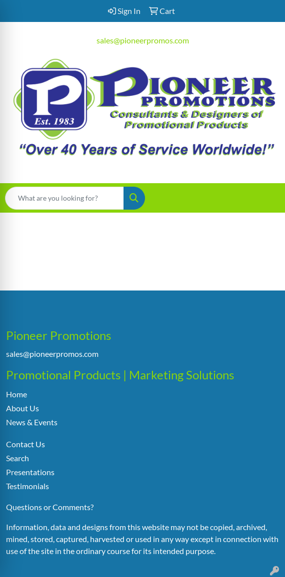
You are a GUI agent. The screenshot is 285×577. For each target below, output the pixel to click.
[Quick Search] (64, 198)
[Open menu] (265, 198)
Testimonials (27, 486)
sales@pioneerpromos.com (142, 40)
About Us (22, 408)
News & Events (32, 422)
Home (16, 394)
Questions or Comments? (50, 507)
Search (17, 458)
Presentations (30, 472)
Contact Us (25, 444)
